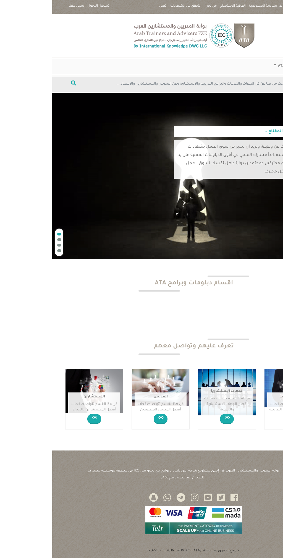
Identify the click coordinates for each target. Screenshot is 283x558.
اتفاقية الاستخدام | (180, 8)
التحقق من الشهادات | (133, 8)
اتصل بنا (111, 8)
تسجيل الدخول (46, 6)
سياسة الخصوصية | (211, 8)
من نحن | (158, 8)
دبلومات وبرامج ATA (242, 66)
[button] (7, 234)
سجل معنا (24, 6)
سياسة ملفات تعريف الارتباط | (248, 8)
